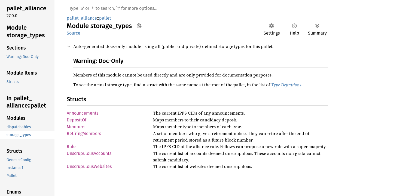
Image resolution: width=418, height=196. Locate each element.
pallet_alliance (82, 18)
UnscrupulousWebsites (89, 166)
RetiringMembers (84, 133)
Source (73, 33)
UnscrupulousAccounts (89, 153)
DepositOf (76, 119)
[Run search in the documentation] (197, 8)
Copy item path (139, 25)
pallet (105, 18)
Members (76, 126)
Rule (71, 146)
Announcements (82, 113)
